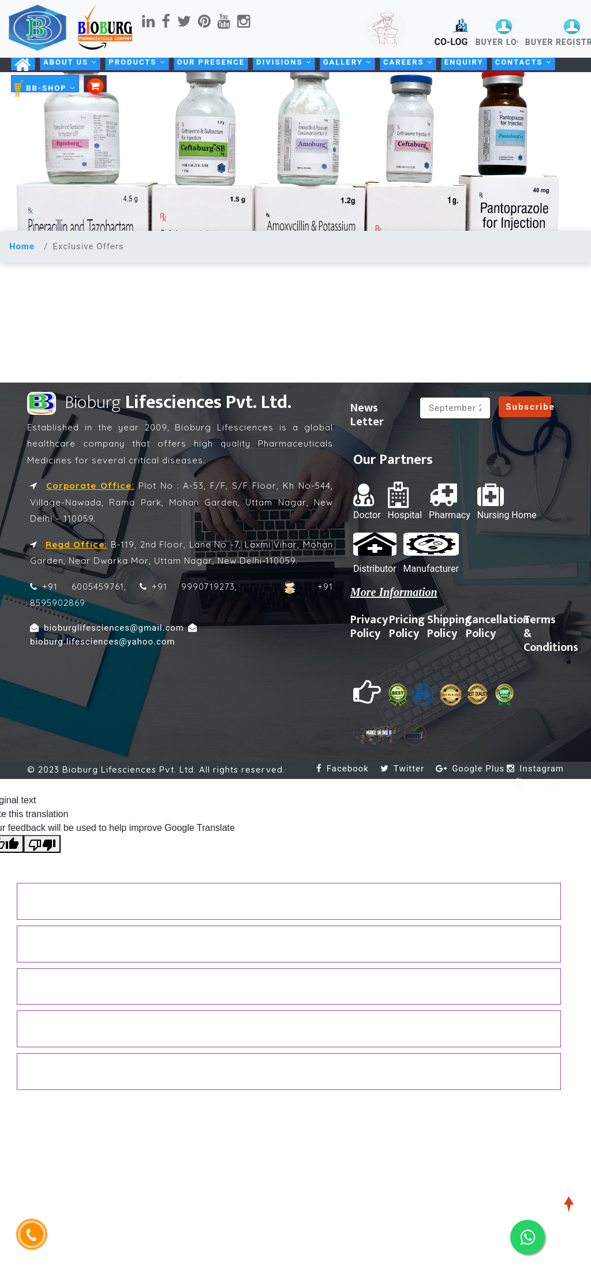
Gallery (347, 62)
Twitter (402, 768)
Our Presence (211, 62)
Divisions (284, 62)
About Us (70, 62)
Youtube (539, 782)
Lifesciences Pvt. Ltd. (159, 402)
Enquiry (464, 62)
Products (137, 62)
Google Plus (470, 768)
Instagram (535, 768)
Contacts (523, 62)
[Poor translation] (42, 844)
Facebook (342, 768)
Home (22, 246)
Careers (408, 62)
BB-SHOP (45, 88)
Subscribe (530, 407)
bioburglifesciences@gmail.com (107, 628)
